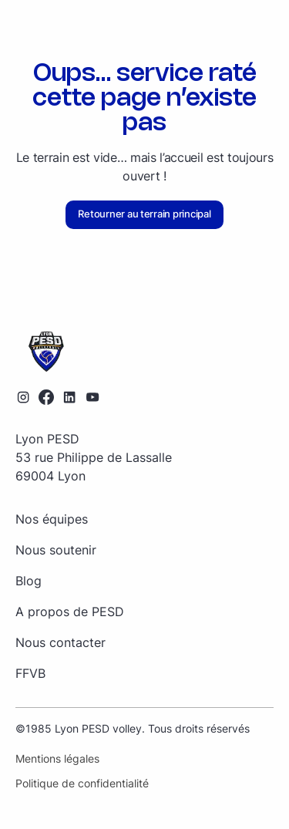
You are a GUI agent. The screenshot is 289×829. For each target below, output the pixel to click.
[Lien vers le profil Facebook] (46, 397)
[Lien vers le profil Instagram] (23, 397)
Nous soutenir (55, 550)
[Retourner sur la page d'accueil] (144, 352)
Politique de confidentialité (82, 783)
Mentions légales (57, 758)
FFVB (30, 673)
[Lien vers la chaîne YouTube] (92, 397)
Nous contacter (60, 642)
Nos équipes (51, 519)
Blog (28, 580)
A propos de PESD (69, 611)
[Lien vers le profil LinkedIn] (69, 397)
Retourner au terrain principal (144, 214)
